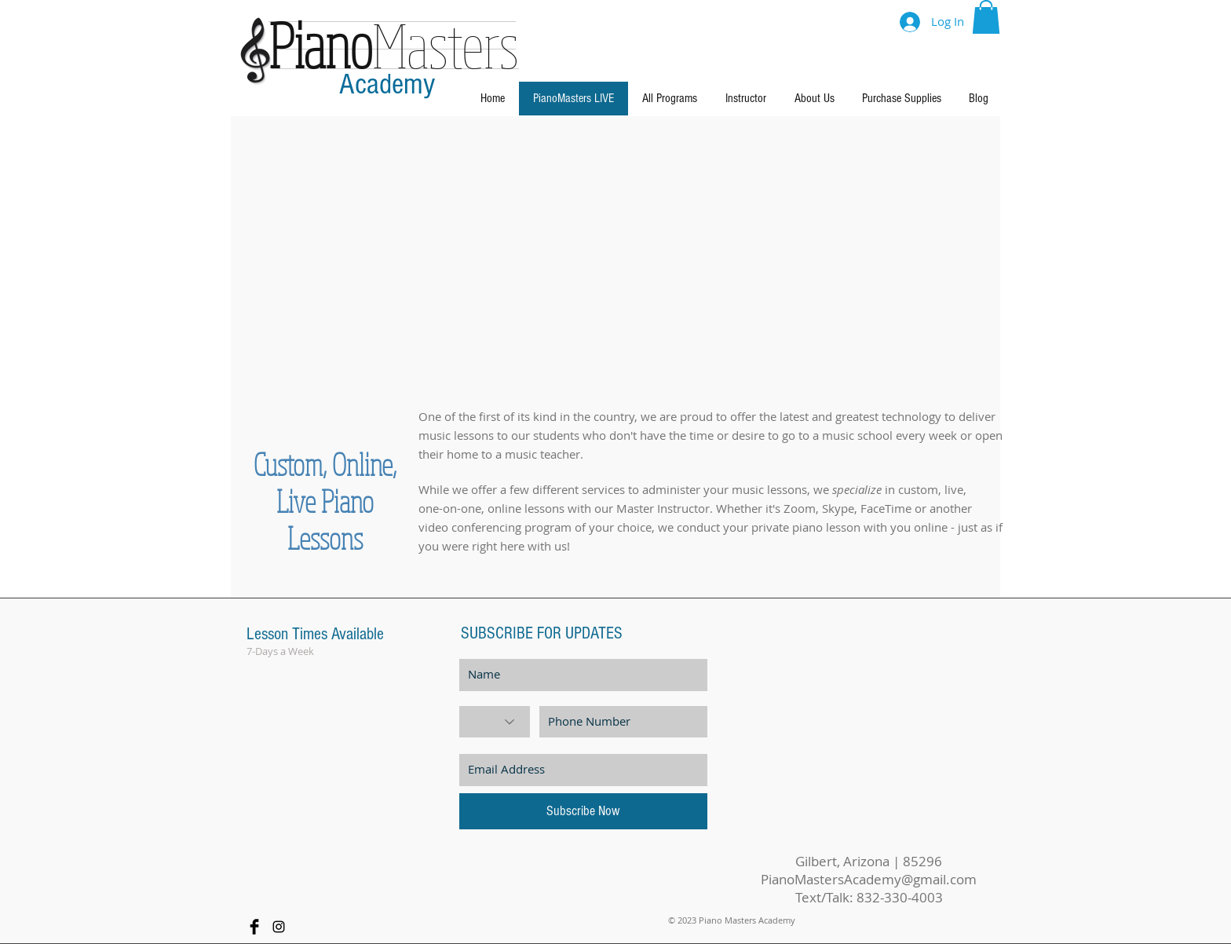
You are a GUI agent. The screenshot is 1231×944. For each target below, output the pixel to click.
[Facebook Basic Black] (254, 927)
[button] (986, 17)
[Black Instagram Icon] (279, 927)
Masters (393, 44)
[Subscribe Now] (583, 811)
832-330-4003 (900, 897)
